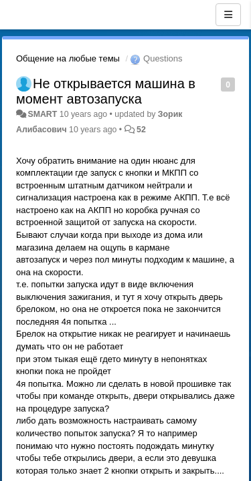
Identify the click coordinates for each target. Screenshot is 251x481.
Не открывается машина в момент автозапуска (105, 91)
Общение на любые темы (68, 58)
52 (141, 129)
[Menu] (228, 14)
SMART (42, 114)
